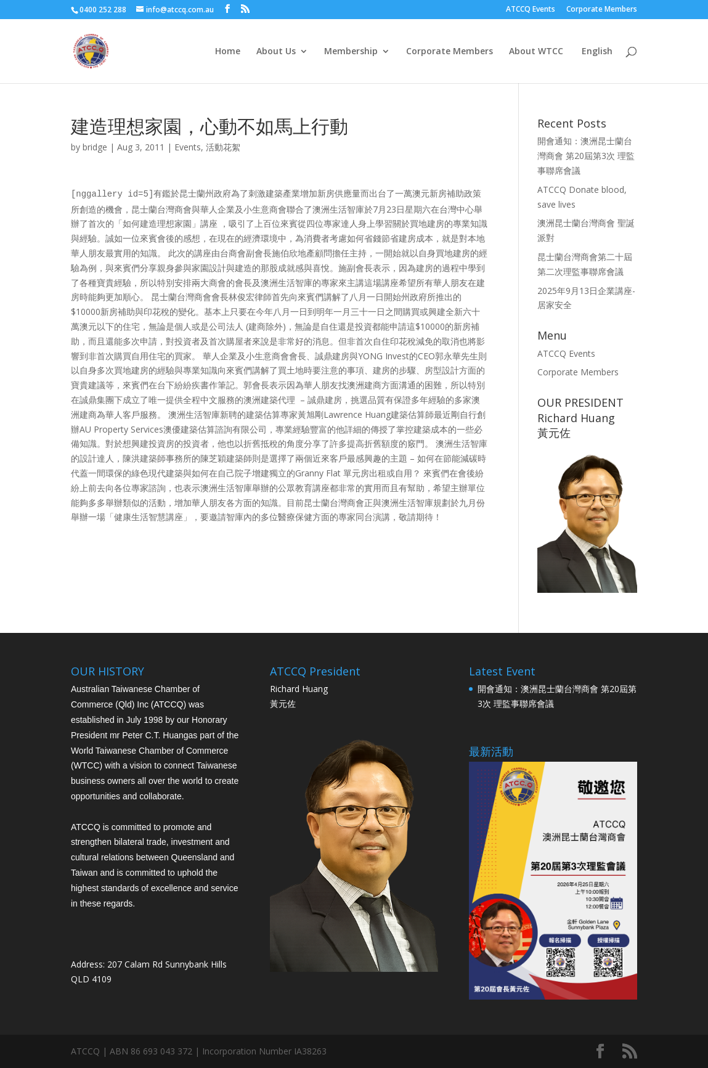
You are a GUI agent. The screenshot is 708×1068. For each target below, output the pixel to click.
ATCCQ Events (530, 10)
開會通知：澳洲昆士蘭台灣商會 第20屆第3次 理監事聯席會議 (586, 155)
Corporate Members (601, 10)
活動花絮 (223, 147)
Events (187, 147)
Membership (351, 52)
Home (227, 52)
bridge (95, 147)
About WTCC (536, 52)
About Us (276, 52)
